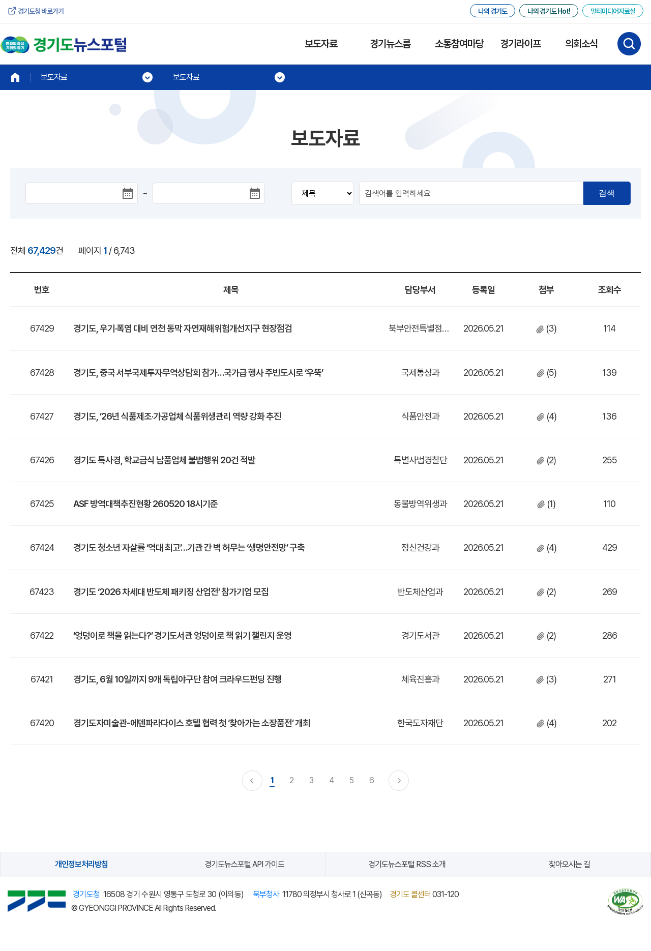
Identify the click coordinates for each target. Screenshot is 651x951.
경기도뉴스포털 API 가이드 (244, 864)
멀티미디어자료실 (612, 11)
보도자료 (321, 44)
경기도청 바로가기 (41, 11)
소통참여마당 (459, 44)
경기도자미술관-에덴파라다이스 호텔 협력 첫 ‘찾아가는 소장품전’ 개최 (191, 723)
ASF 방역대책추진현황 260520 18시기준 (145, 503)
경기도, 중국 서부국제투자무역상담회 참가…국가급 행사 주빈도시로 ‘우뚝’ (198, 372)
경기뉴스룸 (390, 44)
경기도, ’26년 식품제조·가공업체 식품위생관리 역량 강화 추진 (177, 416)
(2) (546, 460)
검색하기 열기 (629, 43)
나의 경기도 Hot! (548, 11)
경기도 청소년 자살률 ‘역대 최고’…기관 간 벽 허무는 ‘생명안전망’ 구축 (189, 547)
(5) (546, 372)
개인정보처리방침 (81, 864)
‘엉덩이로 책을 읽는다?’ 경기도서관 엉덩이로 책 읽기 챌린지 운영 (182, 635)
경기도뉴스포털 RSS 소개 (407, 864)
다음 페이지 (399, 780)
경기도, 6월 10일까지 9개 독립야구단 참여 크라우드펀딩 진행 (177, 679)
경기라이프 (520, 44)
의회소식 (581, 44)
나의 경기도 (492, 11)
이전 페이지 (252, 780)
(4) (546, 416)
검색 (607, 193)
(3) (546, 328)
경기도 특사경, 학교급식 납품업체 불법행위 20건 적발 (164, 460)
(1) (546, 503)
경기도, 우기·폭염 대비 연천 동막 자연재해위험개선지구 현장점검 (182, 328)
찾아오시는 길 (569, 864)
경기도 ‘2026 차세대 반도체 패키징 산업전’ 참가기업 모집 (171, 591)
